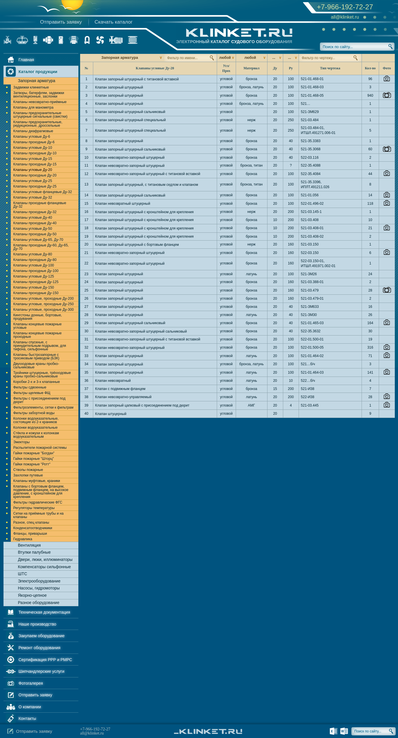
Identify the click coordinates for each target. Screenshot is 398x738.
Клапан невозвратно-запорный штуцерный (130, 158)
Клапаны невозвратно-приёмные (40, 102)
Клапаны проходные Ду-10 (35, 153)
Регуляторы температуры (34, 508)
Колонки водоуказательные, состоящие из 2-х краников (36, 420)
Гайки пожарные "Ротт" (32, 464)
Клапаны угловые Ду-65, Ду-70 (38, 240)
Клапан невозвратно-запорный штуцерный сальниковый (141, 331)
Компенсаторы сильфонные (44, 566)
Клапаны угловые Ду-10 (32, 148)
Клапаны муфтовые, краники (36, 481)
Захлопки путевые (28, 475)
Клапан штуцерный (110, 414)
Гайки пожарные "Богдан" (33, 453)
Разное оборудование (38, 602)
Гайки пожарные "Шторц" (33, 459)
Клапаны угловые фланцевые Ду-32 (42, 192)
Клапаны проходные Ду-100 (36, 271)
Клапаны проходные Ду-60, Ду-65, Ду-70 (41, 247)
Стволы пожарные (28, 470)
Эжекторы (21, 442)
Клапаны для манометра (33, 107)
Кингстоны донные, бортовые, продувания (37, 317)
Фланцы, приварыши (30, 534)
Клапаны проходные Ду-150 (36, 293)
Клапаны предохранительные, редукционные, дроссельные (37, 124)
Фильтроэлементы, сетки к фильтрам (43, 407)
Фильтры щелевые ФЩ (31, 393)
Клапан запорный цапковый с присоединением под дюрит (142, 405)
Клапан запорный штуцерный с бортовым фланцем (137, 245)
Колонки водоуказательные (35, 428)
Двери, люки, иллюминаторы (45, 559)
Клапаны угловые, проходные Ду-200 (43, 298)
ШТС (22, 573)
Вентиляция (29, 545)
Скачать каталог (114, 22)
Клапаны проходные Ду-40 (35, 223)
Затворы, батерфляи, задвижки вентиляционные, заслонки (38, 94)
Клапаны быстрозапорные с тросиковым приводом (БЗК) (36, 356)
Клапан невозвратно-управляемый (123, 397)
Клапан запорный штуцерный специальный (130, 120)
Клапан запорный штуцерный (119, 87)
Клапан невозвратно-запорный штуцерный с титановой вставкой (147, 174)
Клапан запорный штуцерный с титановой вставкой (137, 79)
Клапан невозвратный (113, 381)
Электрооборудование (39, 581)
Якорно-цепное (32, 595)
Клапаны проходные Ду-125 (36, 282)
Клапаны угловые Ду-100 (33, 265)
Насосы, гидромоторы (39, 588)
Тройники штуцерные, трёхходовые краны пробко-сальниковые (42, 374)
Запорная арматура (36, 80)
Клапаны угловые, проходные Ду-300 (43, 310)
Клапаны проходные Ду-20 (35, 175)
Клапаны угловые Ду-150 (33, 287)
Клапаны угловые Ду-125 (33, 276)
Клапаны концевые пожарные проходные (37, 335)
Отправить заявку (61, 22)
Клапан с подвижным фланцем (120, 389)
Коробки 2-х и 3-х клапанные (36, 382)
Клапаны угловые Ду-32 (32, 197)
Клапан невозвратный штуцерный (122, 204)
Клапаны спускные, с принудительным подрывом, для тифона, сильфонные (39, 345)
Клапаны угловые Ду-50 (32, 229)
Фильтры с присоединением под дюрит (39, 400)
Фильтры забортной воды (34, 413)
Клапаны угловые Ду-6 (31, 137)
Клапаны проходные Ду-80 (35, 260)
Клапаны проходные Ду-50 (35, 234)
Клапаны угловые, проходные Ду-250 (43, 304)
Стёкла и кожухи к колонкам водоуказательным (36, 435)
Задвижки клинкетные (31, 87)
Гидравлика (22, 539)
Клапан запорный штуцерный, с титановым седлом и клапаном (146, 185)
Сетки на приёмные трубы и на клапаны (38, 515)
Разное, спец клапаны (31, 522)
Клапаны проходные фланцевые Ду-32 (39, 205)
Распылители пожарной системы (40, 448)
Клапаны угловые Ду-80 (32, 254)
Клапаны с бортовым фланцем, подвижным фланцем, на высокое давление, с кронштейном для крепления (40, 491)
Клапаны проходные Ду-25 (35, 186)
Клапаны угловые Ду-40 (32, 218)
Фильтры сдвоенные (29, 387)
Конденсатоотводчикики (32, 528)
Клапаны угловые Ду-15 (32, 159)
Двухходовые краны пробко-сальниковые (36, 365)
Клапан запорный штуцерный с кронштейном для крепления (144, 212)
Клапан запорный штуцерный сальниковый (130, 112)
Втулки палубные (34, 552)
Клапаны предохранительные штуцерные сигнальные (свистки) (40, 115)
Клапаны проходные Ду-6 (34, 142)
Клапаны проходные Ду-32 (35, 212)
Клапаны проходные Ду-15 (35, 164)
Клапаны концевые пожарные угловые (37, 326)
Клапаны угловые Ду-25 (32, 181)
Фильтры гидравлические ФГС (37, 502)
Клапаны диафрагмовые (33, 131)
